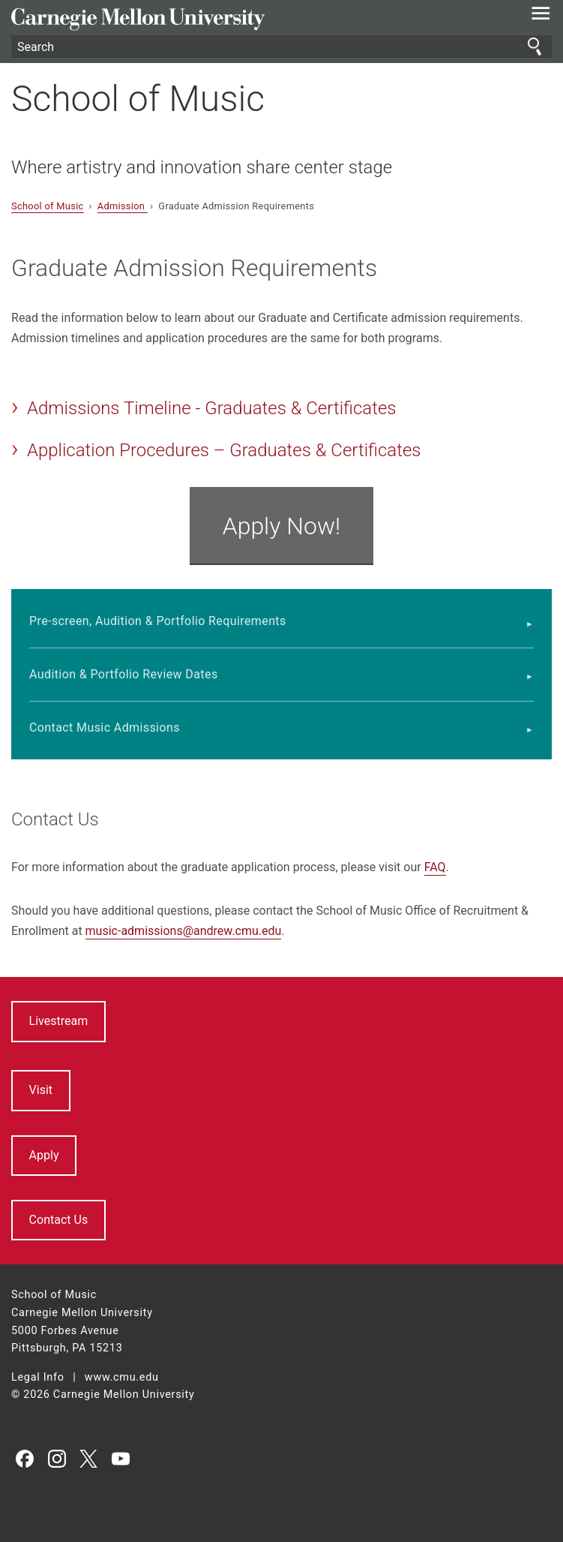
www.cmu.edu (122, 1377)
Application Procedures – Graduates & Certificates (224, 450)
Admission (122, 206)
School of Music (138, 98)
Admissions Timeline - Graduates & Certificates (211, 408)
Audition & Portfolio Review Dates (123, 674)
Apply (44, 1155)
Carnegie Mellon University (241, 19)
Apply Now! (282, 526)
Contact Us (58, 1220)
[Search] (281, 46)
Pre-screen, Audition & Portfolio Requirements (157, 621)
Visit (40, 1090)
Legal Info (37, 1377)
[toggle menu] (541, 16)
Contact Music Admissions (104, 727)
